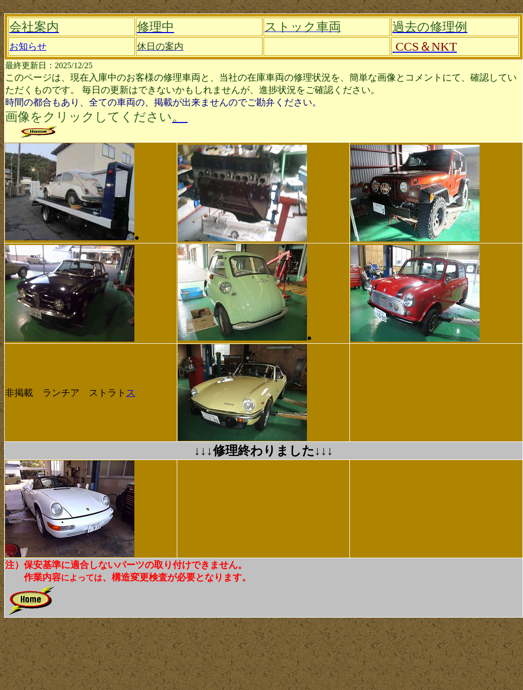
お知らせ (28, 46)
